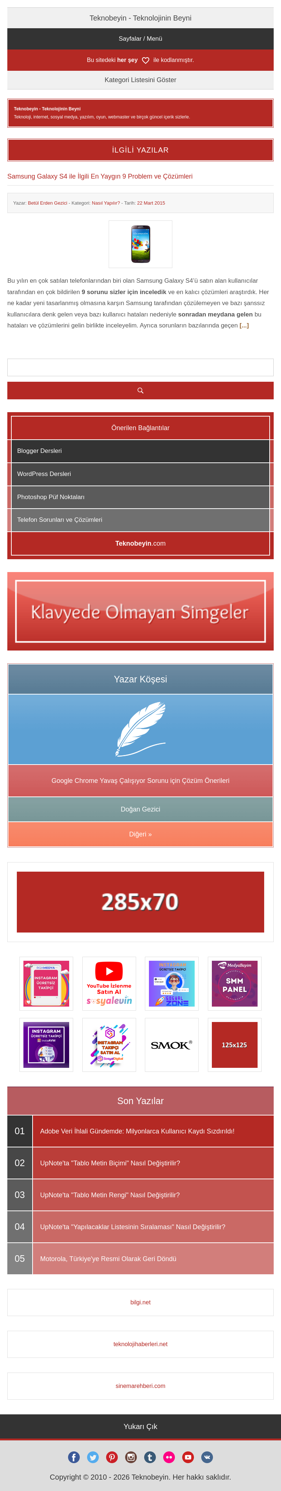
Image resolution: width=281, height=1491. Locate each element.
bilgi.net (140, 1302)
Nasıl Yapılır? (106, 203)
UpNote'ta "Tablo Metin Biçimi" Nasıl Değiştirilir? (110, 1163)
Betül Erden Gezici (47, 203)
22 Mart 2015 (151, 203)
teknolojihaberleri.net (140, 1344)
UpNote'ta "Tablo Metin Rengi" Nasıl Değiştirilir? (110, 1195)
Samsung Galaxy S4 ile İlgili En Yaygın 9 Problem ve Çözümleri (100, 176)
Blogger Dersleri (39, 450)
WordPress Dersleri (44, 473)
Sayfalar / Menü (140, 38)
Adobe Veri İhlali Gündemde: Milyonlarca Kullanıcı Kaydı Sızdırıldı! (137, 1131)
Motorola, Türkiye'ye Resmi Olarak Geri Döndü (108, 1259)
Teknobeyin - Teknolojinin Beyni (141, 18)
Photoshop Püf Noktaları (51, 497)
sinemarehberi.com (140, 1386)
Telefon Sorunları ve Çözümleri (59, 519)
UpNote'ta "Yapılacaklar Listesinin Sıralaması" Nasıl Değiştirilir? (132, 1227)
